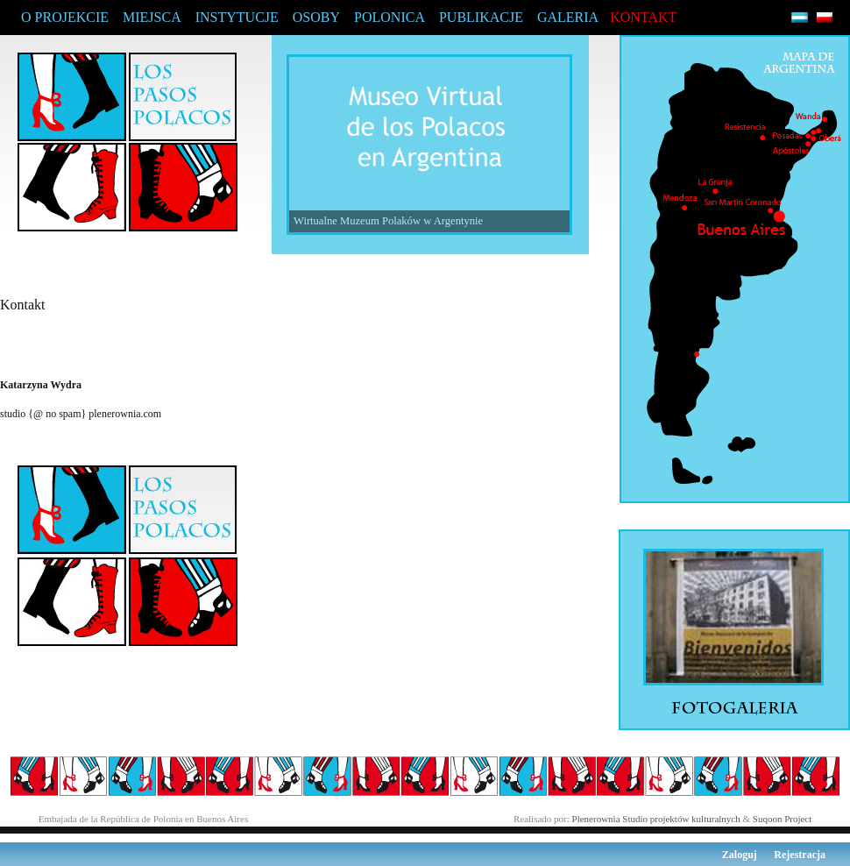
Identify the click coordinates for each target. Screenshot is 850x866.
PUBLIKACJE (481, 17)
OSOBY (316, 17)
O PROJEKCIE (65, 17)
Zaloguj (739, 854)
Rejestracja (799, 854)
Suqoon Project (782, 818)
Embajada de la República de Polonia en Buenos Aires (144, 818)
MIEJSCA (152, 17)
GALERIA (568, 17)
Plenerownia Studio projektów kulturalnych (656, 818)
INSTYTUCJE (237, 17)
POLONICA (389, 17)
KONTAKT (643, 17)
